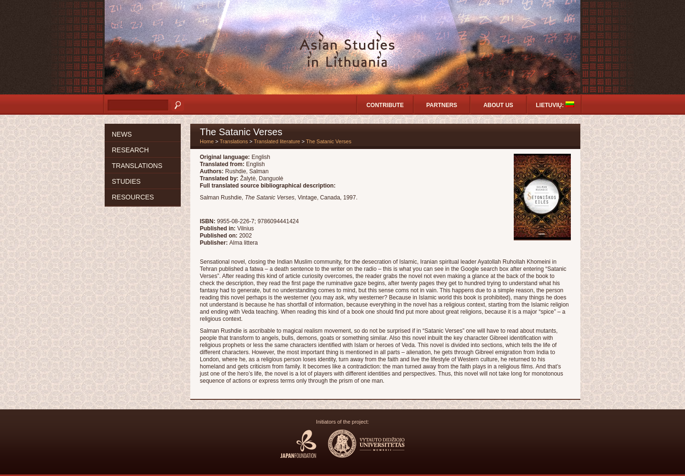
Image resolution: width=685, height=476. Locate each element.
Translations (137, 165)
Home (207, 141)
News (122, 134)
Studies (126, 181)
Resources (133, 197)
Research (130, 150)
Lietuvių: (555, 105)
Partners (441, 105)
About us (498, 105)
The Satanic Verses (328, 141)
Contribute (385, 105)
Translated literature (277, 141)
